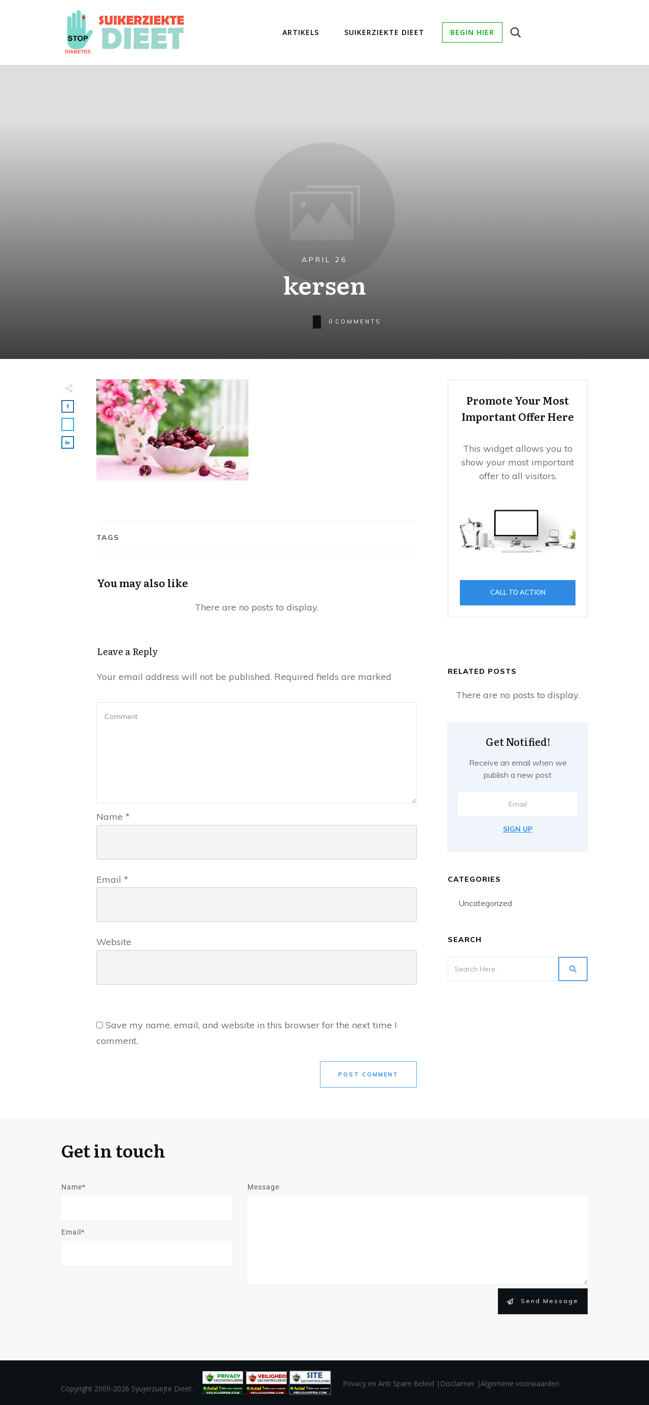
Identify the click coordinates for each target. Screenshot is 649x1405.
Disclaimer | (460, 1383)
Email (112, 879)
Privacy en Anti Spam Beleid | (391, 1383)
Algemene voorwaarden (520, 1383)
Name (113, 816)
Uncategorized (485, 903)
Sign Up (517, 829)
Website (113, 942)
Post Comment (368, 1074)
